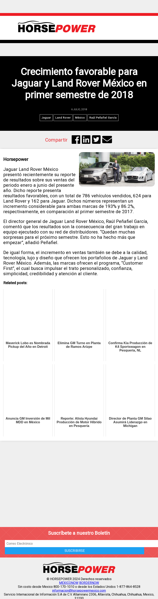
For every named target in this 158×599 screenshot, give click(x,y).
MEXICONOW (68, 583)
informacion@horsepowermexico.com (79, 590)
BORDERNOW (89, 583)
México (80, 117)
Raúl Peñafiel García (103, 117)
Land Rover (63, 117)
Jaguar (46, 117)
